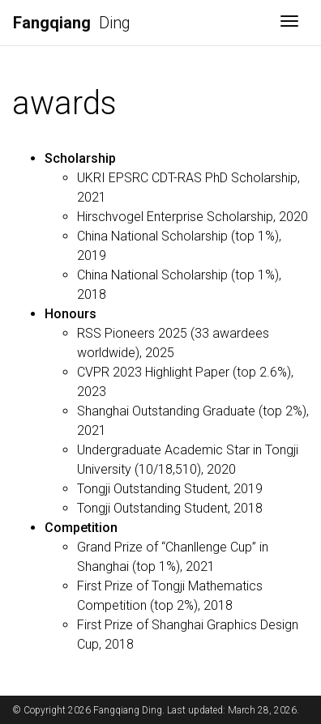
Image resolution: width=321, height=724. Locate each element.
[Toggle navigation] (289, 22)
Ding (72, 22)
